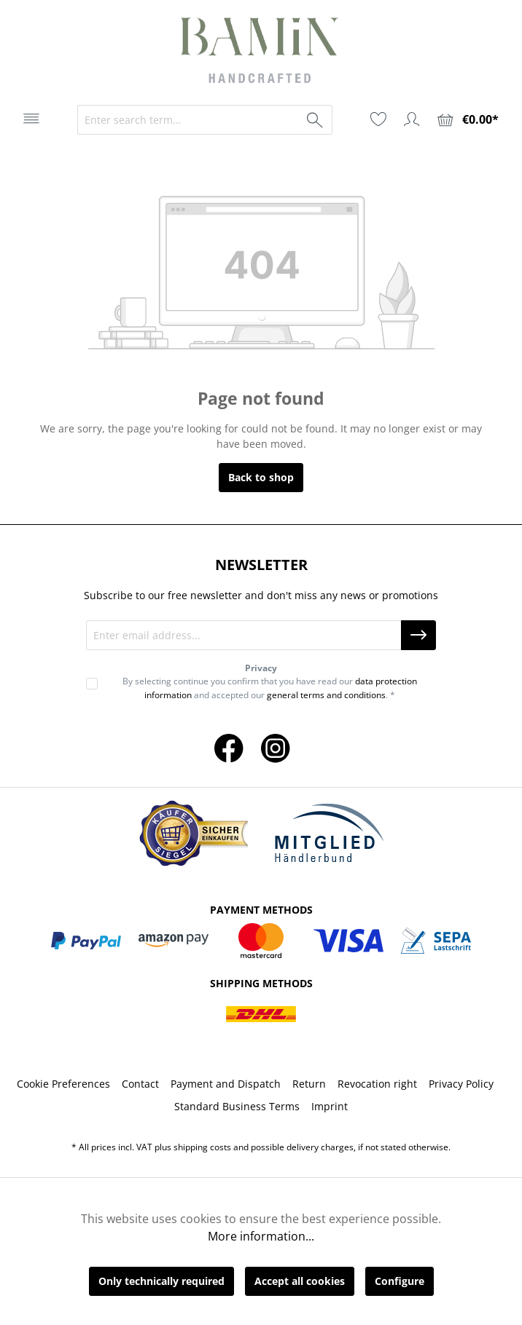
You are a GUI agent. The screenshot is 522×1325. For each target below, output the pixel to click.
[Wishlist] (378, 119)
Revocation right (377, 1084)
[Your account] (412, 119)
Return (309, 1084)
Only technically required (161, 1281)
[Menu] (31, 118)
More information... (261, 1236)
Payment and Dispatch (226, 1084)
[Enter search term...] (188, 120)
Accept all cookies (299, 1281)
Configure (399, 1281)
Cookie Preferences (63, 1084)
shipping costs (202, 1147)
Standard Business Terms (237, 1106)
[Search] (315, 120)
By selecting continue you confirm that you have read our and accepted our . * (269, 687)
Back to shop (261, 477)
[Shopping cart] (468, 120)
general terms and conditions (326, 695)
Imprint (329, 1106)
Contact (140, 1084)
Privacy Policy (461, 1084)
